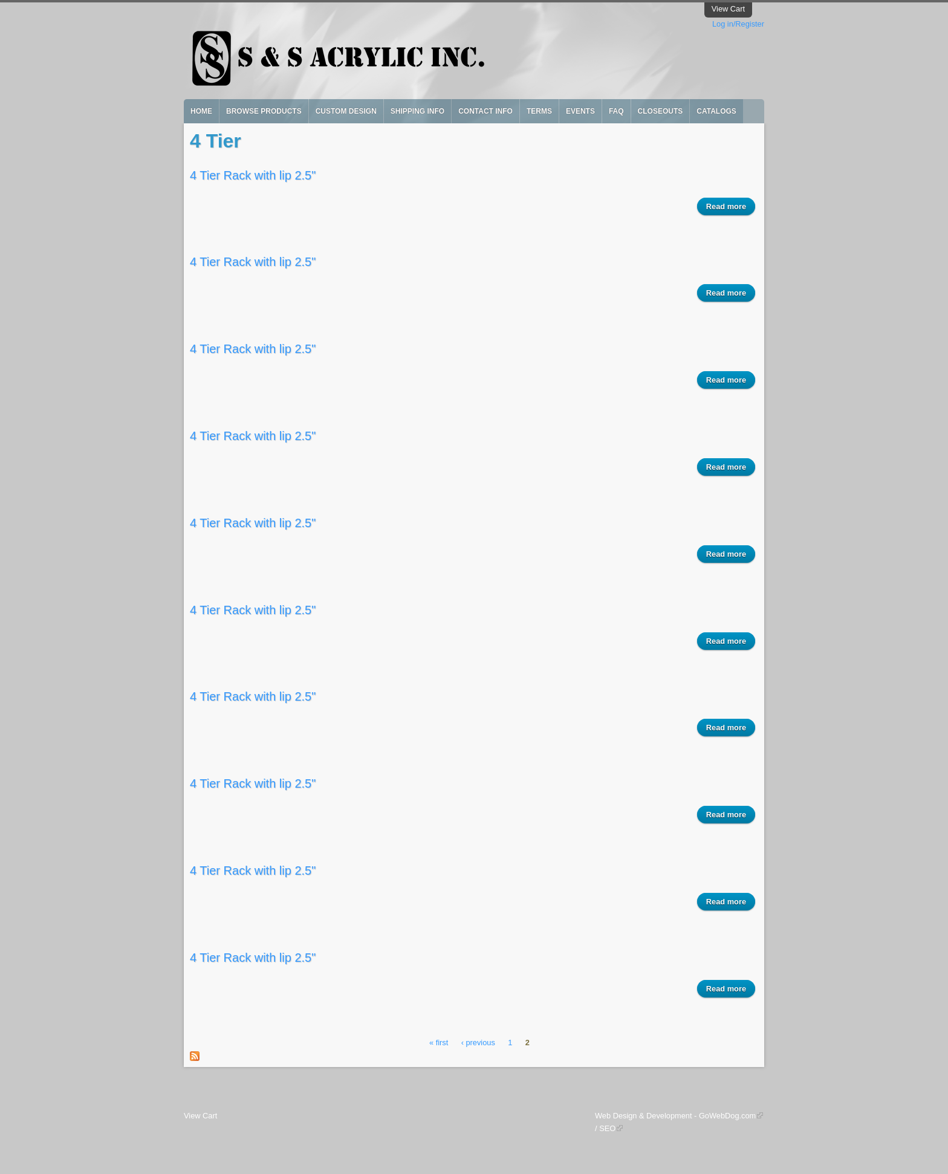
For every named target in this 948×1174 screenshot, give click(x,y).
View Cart (728, 8)
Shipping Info (417, 111)
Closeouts (660, 111)
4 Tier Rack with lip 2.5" (253, 175)
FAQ (616, 111)
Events (580, 111)
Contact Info (485, 111)
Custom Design (346, 111)
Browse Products (264, 111)
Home (201, 111)
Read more (730, 206)
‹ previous (478, 1043)
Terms (539, 111)
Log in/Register (738, 23)
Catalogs (716, 111)
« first (438, 1043)
